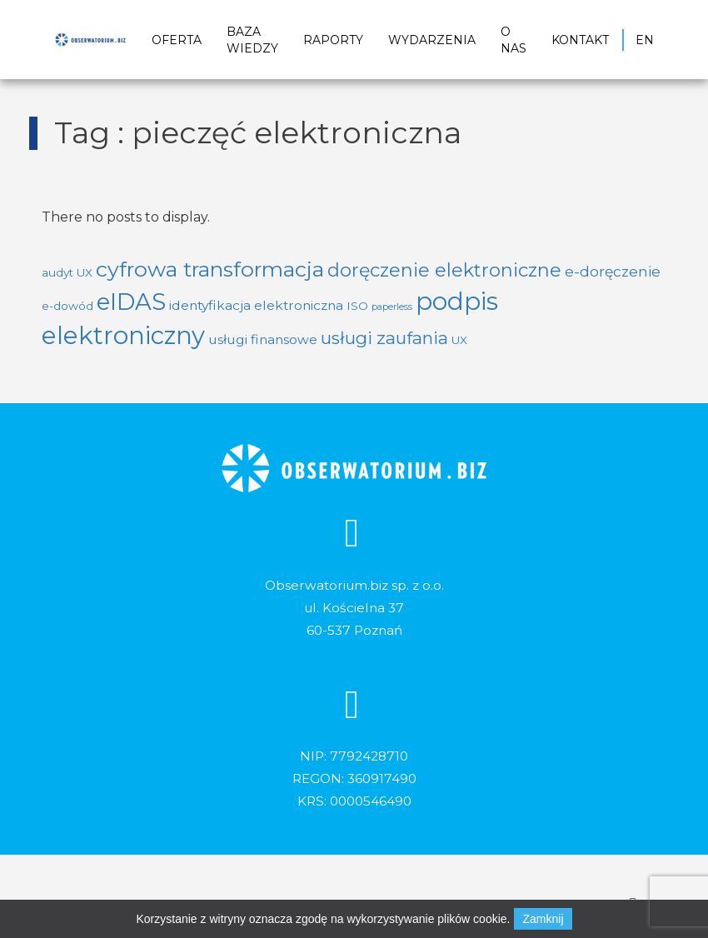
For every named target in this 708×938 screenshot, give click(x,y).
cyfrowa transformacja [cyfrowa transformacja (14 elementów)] (210, 269)
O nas (513, 40)
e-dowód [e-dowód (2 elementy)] (67, 305)
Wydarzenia (432, 39)
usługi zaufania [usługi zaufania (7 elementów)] (384, 337)
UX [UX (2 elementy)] (459, 340)
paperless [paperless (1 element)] (391, 307)
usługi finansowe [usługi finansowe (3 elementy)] (262, 339)
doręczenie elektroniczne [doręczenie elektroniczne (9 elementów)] (444, 270)
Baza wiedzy (252, 40)
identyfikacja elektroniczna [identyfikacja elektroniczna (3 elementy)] (256, 305)
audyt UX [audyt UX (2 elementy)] (67, 272)
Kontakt (580, 39)
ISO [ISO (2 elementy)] (357, 305)
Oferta (177, 39)
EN (645, 39)
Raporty (333, 39)
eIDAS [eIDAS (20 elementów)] (131, 301)
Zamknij (542, 919)
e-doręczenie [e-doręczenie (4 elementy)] (613, 271)
